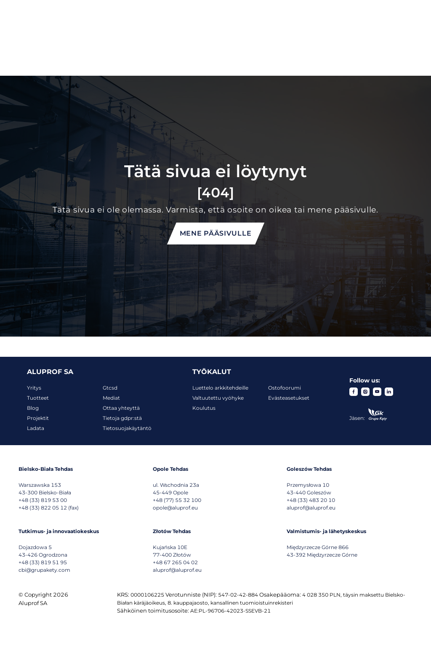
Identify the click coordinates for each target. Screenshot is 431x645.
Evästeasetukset (288, 398)
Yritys (34, 388)
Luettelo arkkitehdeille (220, 388)
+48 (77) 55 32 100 (177, 500)
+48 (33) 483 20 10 (311, 500)
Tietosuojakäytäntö (127, 428)
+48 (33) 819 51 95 (43, 562)
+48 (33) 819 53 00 (43, 500)
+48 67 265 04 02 (175, 562)
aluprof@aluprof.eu (311, 507)
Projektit (38, 418)
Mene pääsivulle (216, 233)
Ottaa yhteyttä (121, 408)
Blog (33, 408)
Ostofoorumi (284, 388)
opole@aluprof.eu (175, 507)
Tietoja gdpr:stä (122, 418)
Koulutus (204, 408)
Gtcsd (110, 388)
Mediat (111, 398)
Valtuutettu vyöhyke (218, 398)
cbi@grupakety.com (44, 570)
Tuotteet (38, 398)
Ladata (35, 428)
